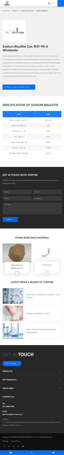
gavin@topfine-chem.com (12, 414)
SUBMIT (11, 219)
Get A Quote (12, 363)
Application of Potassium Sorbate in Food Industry (44, 295)
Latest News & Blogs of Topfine (32, 283)
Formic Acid (47, 264)
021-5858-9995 (8, 406)
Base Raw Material (27, 11)
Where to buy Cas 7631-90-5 (19, 87)
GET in (18, 354)
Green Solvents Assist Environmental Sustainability (42, 330)
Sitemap (5, 441)
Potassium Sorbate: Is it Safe (38, 313)
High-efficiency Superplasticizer (17, 265)
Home (7, 11)
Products (15, 11)
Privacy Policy (15, 441)
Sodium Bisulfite (41, 11)
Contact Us (8, 397)
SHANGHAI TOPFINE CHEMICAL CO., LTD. (25, 437)
